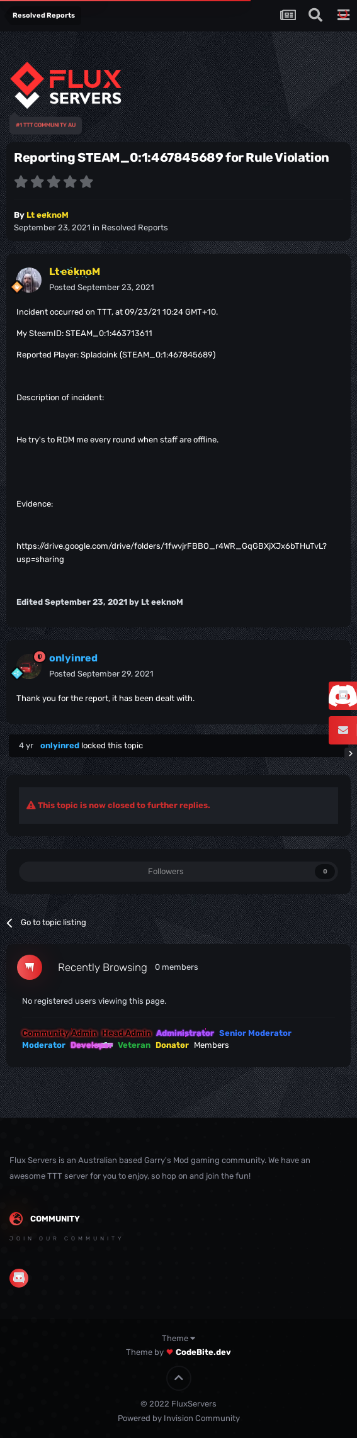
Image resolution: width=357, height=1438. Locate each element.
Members (211, 1045)
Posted (101, 287)
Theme (178, 1338)
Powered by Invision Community (179, 1418)
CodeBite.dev (203, 1352)
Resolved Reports (134, 227)
